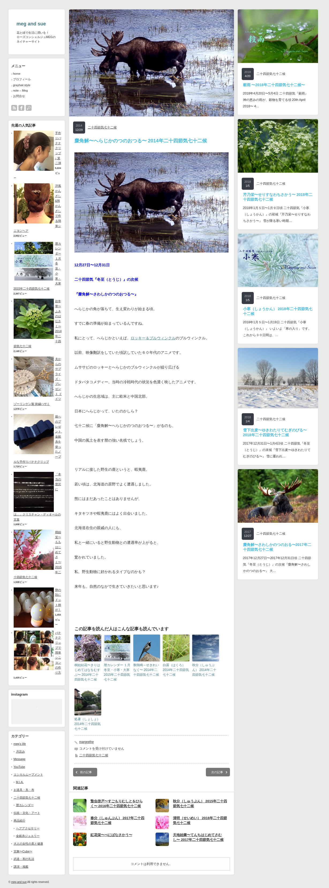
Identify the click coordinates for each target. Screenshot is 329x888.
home (17, 73)
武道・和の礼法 (24, 858)
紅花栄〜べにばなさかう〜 (111, 835)
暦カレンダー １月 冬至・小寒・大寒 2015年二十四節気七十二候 (117, 672)
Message (20, 759)
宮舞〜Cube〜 (23, 851)
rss (14, 108)
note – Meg (20, 90)
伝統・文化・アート (27, 812)
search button (29, 108)
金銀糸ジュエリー (28, 835)
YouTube (19, 766)
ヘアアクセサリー (28, 828)
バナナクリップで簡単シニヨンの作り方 (58, 652)
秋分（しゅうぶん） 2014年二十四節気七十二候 (204, 670)
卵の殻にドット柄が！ (58, 600)
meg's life (20, 743)
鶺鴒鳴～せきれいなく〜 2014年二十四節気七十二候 (146, 670)
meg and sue (31, 23)
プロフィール (22, 79)
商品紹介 (19, 820)
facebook (21, 108)
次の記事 (217, 772)
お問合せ (19, 96)
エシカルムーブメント (28, 774)
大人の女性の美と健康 (28, 843)
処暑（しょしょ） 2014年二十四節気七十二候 (87, 724)
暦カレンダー (25, 805)
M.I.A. (20, 782)
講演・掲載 (21, 866)
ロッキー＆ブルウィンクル (153, 338)
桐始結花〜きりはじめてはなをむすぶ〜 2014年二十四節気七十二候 (87, 672)
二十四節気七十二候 (27, 797)
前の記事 (86, 772)
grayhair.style (22, 85)
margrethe (86, 742)
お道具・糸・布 (24, 789)
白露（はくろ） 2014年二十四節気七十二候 (176, 670)
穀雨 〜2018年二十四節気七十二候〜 (274, 85)
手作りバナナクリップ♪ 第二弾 (58, 148)
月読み (20, 751)
